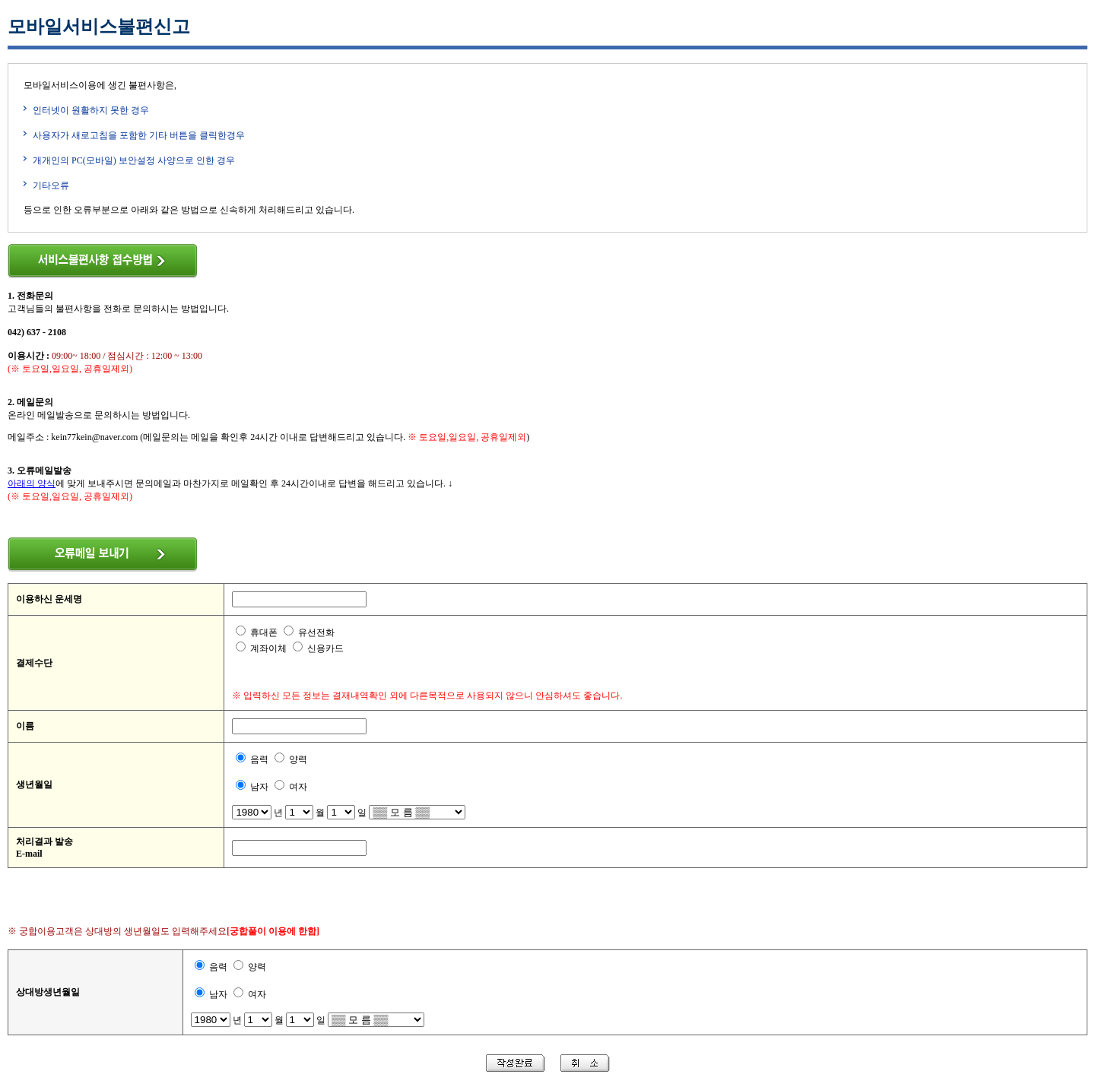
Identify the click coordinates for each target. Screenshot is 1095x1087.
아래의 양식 (32, 483)
